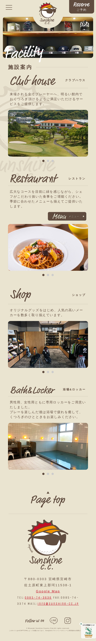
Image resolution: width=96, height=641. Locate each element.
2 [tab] (48, 161)
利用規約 (72, 630)
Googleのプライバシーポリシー (56, 630)
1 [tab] (43, 161)
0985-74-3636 (38, 598)
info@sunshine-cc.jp (58, 604)
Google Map (48, 591)
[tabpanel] (48, 133)
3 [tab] (53, 161)
